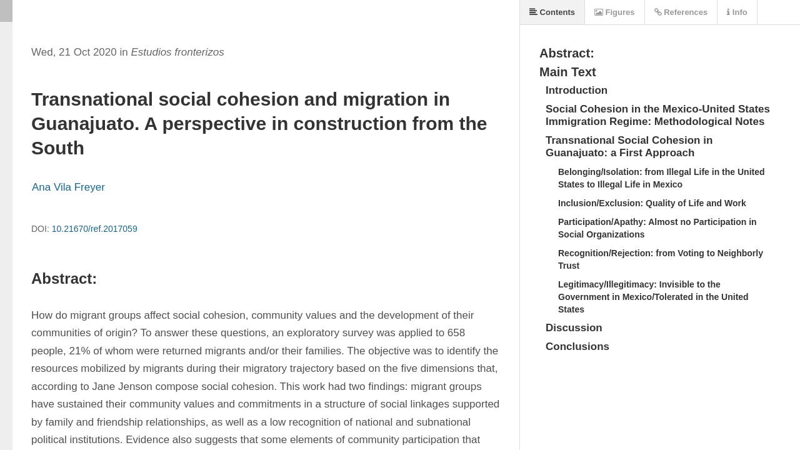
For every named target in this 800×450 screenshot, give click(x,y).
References (681, 12)
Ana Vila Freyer (68, 187)
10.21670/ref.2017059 (95, 229)
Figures (614, 12)
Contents (552, 12)
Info (737, 12)
